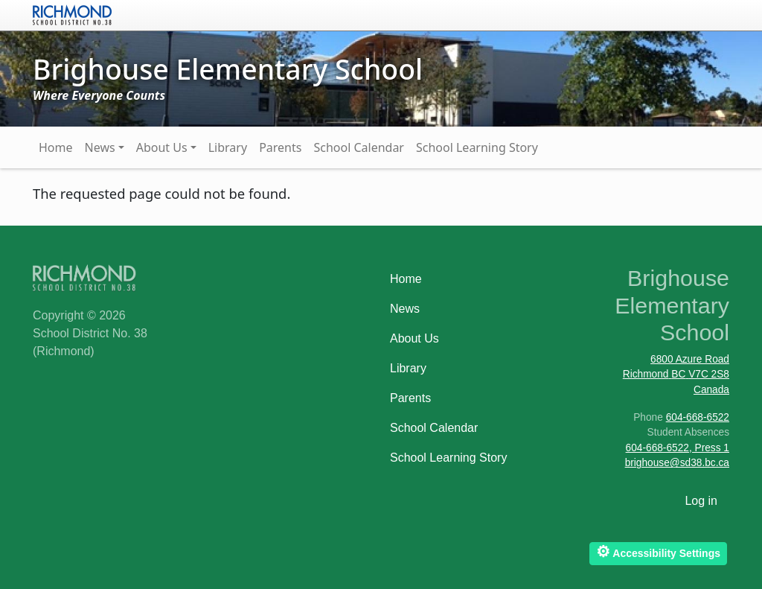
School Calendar (358, 147)
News (100, 147)
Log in (701, 500)
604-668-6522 (697, 417)
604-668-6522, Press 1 (677, 447)
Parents (280, 147)
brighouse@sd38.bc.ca (677, 462)
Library (227, 147)
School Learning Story (477, 147)
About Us (162, 147)
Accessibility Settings (658, 551)
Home (56, 147)
